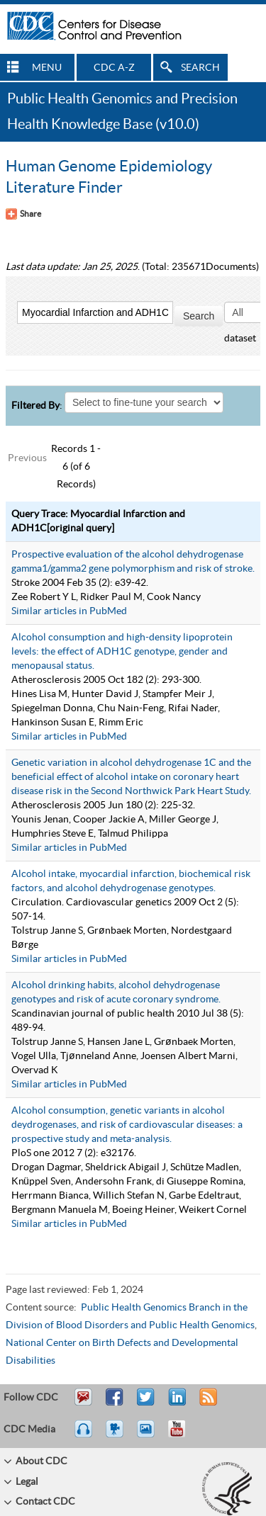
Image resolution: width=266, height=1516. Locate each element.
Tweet (146, 1403)
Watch (116, 1435)
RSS (207, 1403)
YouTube (184, 1435)
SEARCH (200, 68)
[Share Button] (23, 214)
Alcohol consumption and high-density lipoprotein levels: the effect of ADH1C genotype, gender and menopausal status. (122, 652)
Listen (84, 1435)
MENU (47, 68)
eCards (149, 1435)
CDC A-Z (114, 68)
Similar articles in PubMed (69, 611)
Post (175, 1403)
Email (83, 1403)
